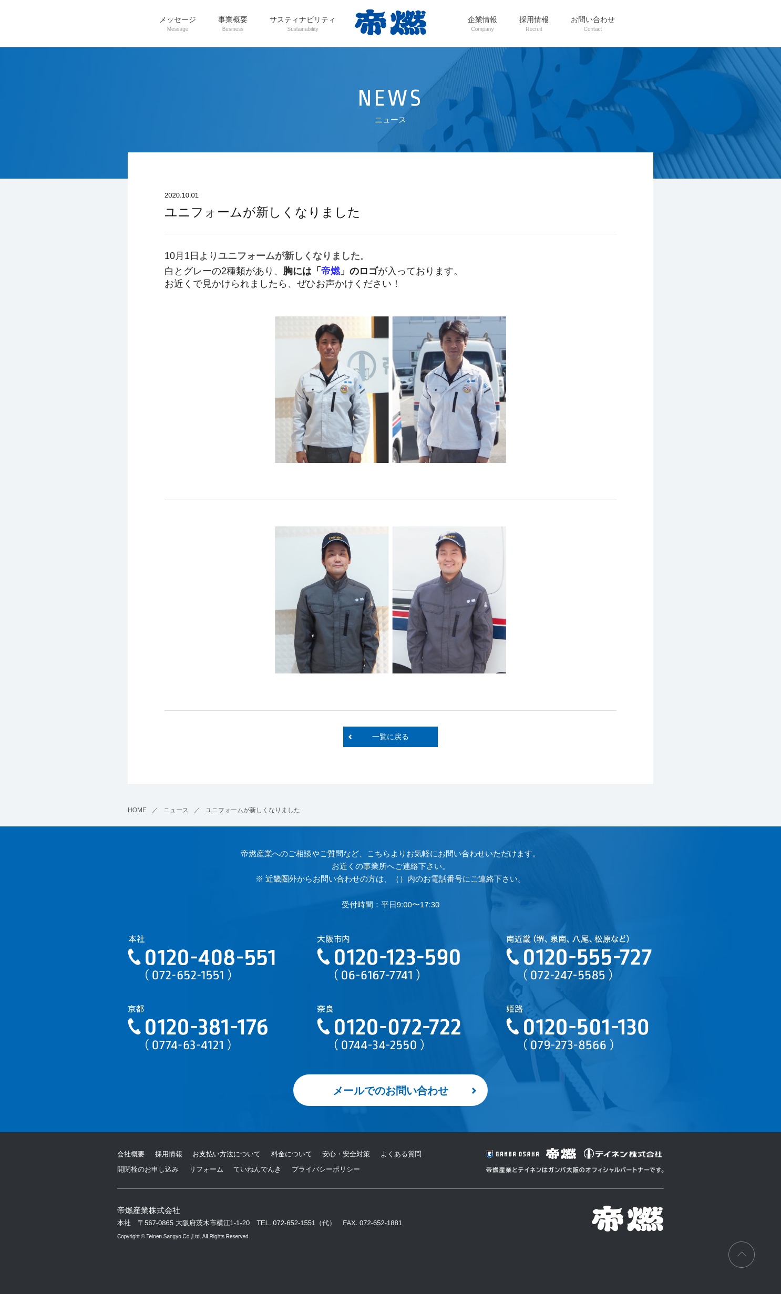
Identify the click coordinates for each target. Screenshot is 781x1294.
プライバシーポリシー (326, 1169)
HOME (137, 810)
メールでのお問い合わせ (390, 1090)
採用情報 (534, 23)
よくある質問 (401, 1154)
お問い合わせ (593, 23)
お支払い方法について (226, 1154)
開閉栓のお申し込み (148, 1169)
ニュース (176, 810)
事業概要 (233, 23)
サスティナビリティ (303, 23)
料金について (291, 1154)
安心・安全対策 (346, 1154)
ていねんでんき (257, 1169)
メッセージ (177, 23)
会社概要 (131, 1154)
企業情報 (482, 23)
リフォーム (206, 1169)
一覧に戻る (390, 736)
